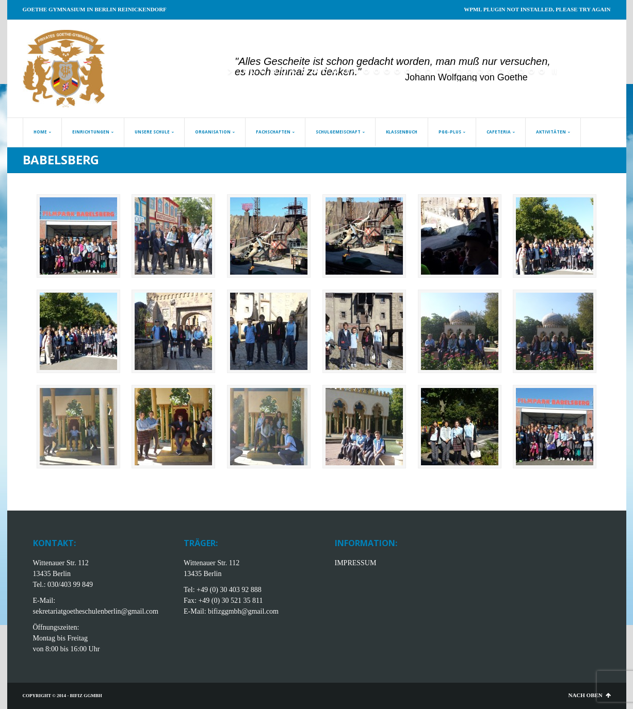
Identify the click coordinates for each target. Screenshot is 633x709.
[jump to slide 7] (304, 71)
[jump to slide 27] (511, 71)
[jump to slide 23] (469, 71)
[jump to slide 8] (315, 71)
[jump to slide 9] (325, 71)
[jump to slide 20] (438, 71)
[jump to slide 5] (284, 71)
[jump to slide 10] (335, 71)
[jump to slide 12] (356, 71)
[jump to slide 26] (500, 71)
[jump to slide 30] (542, 71)
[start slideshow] (230, 71)
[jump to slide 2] (253, 71)
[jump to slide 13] (366, 71)
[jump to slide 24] (480, 71)
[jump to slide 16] (397, 71)
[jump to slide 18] (418, 71)
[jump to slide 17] (407, 71)
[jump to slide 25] (490, 71)
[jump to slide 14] (376, 71)
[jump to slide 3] (263, 71)
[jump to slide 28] (521, 71)
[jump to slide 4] (273, 71)
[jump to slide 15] (387, 71)
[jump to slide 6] (294, 71)
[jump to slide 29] (531, 71)
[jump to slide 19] (428, 71)
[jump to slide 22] (459, 71)
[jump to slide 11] (345, 71)
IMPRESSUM (356, 563)
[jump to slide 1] (242, 71)
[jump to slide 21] (449, 71)
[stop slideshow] (553, 71)
